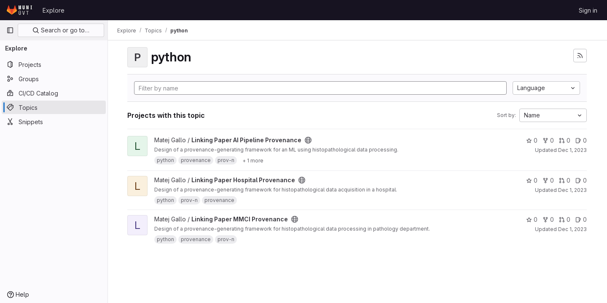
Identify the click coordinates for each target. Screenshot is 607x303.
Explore (53, 10)
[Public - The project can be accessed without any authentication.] (309, 140)
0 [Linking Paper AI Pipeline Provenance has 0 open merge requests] (564, 140)
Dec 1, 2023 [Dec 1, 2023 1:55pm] (572, 229)
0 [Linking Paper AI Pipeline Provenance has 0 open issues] (581, 140)
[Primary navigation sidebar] (10, 30)
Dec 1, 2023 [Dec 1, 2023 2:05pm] (572, 150)
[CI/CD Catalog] (54, 93)
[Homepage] (20, 10)
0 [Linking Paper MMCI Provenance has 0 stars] (531, 219)
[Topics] (54, 107)
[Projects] (54, 64)
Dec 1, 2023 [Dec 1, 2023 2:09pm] (572, 190)
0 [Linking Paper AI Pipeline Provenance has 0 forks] (548, 140)
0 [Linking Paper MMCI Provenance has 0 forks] (548, 219)
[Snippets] (54, 121)
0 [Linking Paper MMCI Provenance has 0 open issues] (581, 219)
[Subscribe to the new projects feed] (580, 55)
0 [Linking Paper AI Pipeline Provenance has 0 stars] (531, 140)
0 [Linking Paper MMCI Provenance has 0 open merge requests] (564, 219)
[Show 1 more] (253, 160)
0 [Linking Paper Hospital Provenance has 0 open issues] (581, 180)
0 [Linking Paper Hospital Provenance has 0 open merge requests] (564, 180)
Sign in (588, 10)
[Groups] (54, 78)
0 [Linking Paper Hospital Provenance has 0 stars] (531, 180)
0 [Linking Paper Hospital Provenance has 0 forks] (548, 180)
